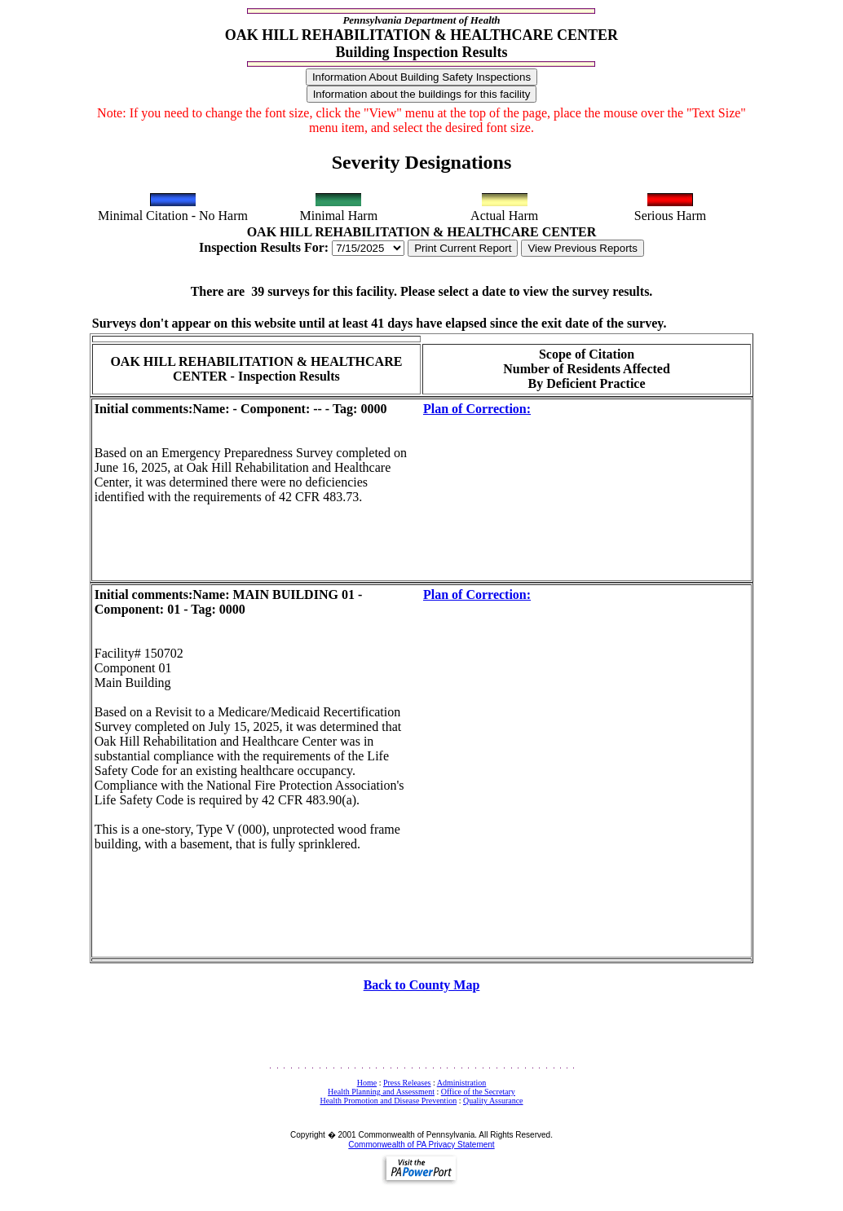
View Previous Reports (582, 248)
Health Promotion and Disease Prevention (388, 1100)
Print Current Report (462, 248)
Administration (462, 1082)
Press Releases (407, 1082)
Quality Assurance (493, 1100)
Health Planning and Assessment (381, 1091)
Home (367, 1082)
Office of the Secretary (478, 1091)
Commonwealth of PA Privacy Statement (421, 1144)
